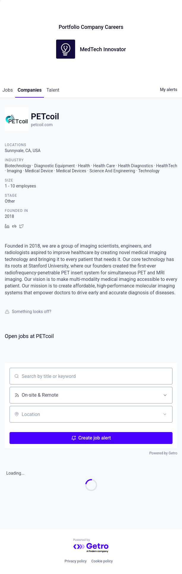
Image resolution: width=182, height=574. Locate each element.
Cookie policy (102, 561)
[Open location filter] (164, 414)
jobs (7, 90)
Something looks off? (28, 311)
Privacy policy (75, 561)
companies (30, 90)
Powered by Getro (163, 453)
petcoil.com (42, 124)
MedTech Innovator (103, 49)
